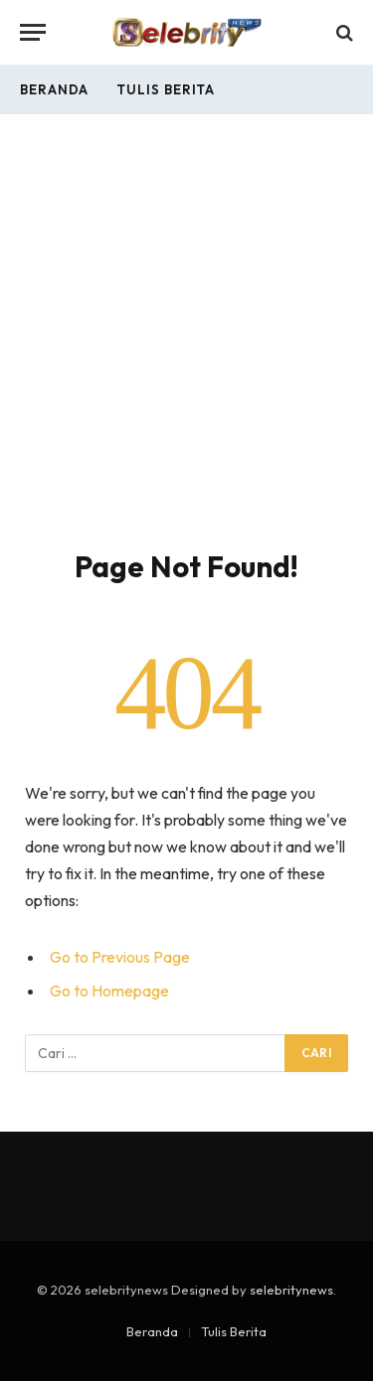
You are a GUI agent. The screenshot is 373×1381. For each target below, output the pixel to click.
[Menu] (33, 32)
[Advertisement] (186, 352)
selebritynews (291, 1290)
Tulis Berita (165, 89)
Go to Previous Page (120, 957)
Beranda (54, 89)
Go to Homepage (109, 990)
